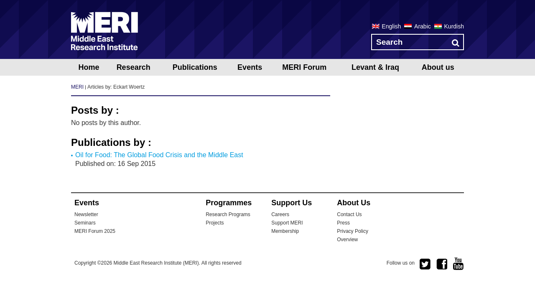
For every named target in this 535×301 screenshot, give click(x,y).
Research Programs (228, 214)
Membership (285, 231)
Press (343, 223)
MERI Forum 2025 (94, 231)
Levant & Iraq (375, 67)
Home (88, 67)
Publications (195, 67)
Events (249, 67)
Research (133, 67)
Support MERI (287, 223)
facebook (441, 264)
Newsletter (86, 214)
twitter (425, 264)
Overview (347, 239)
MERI (104, 31)
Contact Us (349, 214)
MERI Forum (304, 67)
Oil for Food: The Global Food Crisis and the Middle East (159, 154)
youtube (458, 263)
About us (438, 67)
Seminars (85, 223)
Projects (215, 223)
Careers (280, 214)
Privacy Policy (352, 231)
